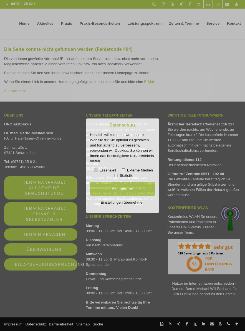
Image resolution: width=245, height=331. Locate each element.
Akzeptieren (122, 188)
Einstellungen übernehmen (122, 202)
